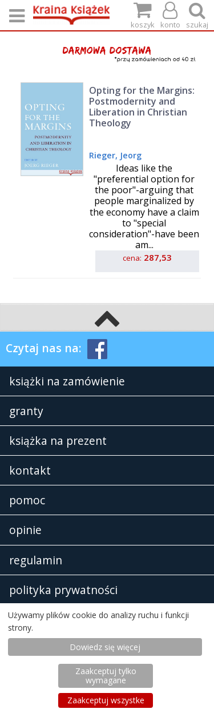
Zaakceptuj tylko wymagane (105, 676)
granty (26, 411)
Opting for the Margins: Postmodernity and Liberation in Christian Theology (142, 107)
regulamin (35, 560)
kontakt (30, 470)
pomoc (27, 500)
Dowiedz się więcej (105, 647)
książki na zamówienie (67, 381)
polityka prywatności (63, 590)
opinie (25, 529)
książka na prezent (58, 440)
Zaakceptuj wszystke (105, 700)
